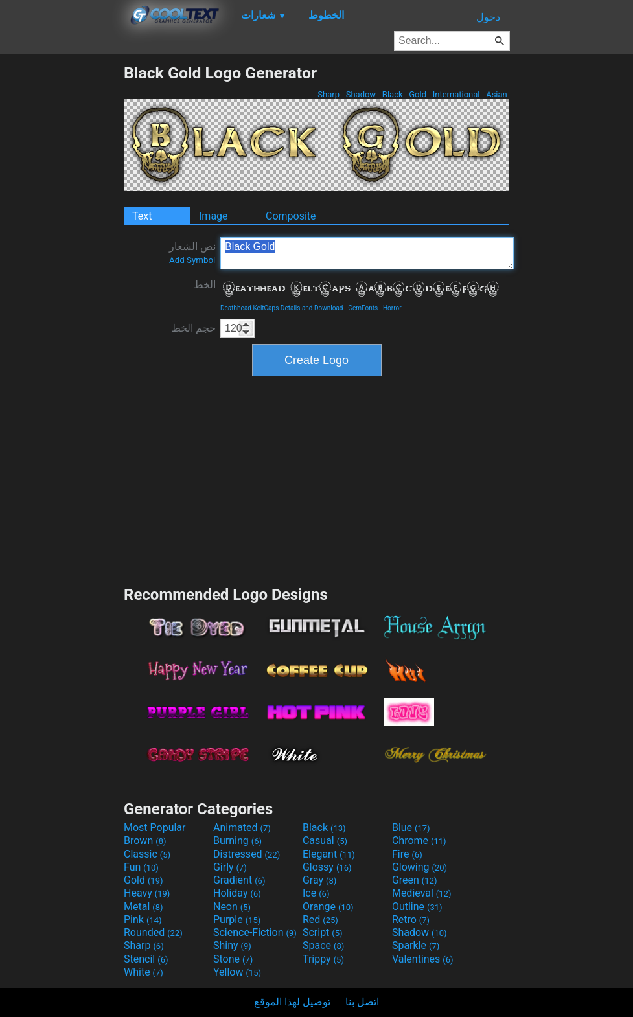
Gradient (239, 880)
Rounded (153, 932)
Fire (407, 854)
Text (142, 216)
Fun (141, 867)
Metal (143, 906)
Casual (325, 840)
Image (213, 216)
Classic (147, 854)
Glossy (327, 867)
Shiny (232, 945)
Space (323, 945)
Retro (411, 919)
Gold (417, 94)
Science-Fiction (255, 932)
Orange (328, 906)
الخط (205, 285)
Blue (411, 827)
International (455, 94)
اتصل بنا (362, 1002)
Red (320, 919)
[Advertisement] (61, 257)
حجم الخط (193, 328)
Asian (496, 94)
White (143, 972)
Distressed (246, 854)
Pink (143, 919)
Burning (237, 840)
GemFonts (363, 308)
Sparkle (415, 945)
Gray (319, 880)
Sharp (328, 94)
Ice (316, 893)
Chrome (419, 840)
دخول (488, 17)
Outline (417, 906)
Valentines (423, 959)
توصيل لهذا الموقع (292, 1002)
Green (414, 880)
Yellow (237, 972)
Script (323, 932)
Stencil (146, 959)
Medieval (422, 893)
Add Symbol (192, 260)
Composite (291, 216)
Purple (236, 919)
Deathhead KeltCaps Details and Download (281, 308)
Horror (392, 308)
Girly (230, 867)
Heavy (147, 893)
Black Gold (367, 253)
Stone (233, 959)
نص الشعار (192, 252)
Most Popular (155, 827)
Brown (145, 840)
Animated (242, 827)
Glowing (419, 867)
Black (392, 94)
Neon (232, 906)
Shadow (360, 94)
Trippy (323, 959)
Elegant (329, 854)
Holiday (237, 893)
